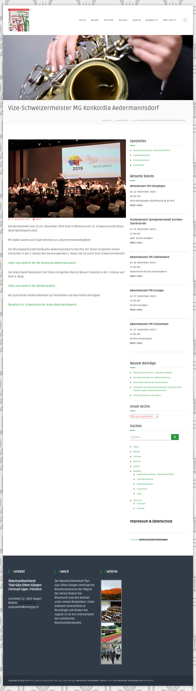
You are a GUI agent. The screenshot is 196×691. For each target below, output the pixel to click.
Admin (39, 219)
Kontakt (140, 508)
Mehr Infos (136, 205)
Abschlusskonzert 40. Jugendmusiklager (152, 372)
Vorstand (141, 503)
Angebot (150, 20)
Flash (110, 680)
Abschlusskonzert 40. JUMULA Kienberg (151, 377)
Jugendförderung (141, 155)
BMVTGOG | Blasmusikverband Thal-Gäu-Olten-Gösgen (50, 680)
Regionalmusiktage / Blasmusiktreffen (152, 150)
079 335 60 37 (27, 603)
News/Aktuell (122, 120)
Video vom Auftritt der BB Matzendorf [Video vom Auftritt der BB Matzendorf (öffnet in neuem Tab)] (31, 286)
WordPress (148, 680)
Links (139, 494)
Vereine (123, 20)
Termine (108, 20)
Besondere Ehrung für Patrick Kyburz (150, 382)
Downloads (138, 165)
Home (82, 20)
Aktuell (95, 20)
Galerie (137, 20)
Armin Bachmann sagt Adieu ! (147, 395)
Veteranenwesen (141, 160)
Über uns (168, 20)
